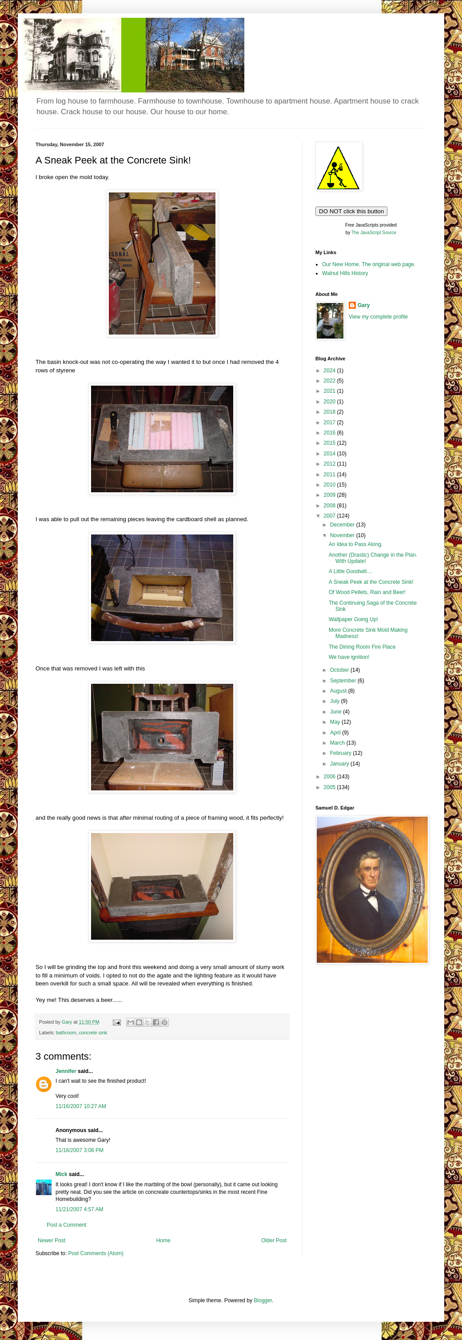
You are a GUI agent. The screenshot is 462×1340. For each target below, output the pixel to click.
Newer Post (51, 1240)
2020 (330, 402)
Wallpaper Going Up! (353, 619)
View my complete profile (378, 317)
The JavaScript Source (373, 232)
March (338, 743)
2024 (330, 370)
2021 (330, 391)
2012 (330, 464)
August (339, 691)
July (335, 701)
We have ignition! (349, 657)
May (336, 722)
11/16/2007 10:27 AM (81, 1106)
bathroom (66, 1032)
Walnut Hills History (345, 273)
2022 (330, 381)
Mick (62, 1174)
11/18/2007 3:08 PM (80, 1150)
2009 (330, 495)
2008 (330, 505)
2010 (330, 485)
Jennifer (66, 1071)
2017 (330, 422)
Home (163, 1240)
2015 (330, 443)
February (341, 753)
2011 (330, 474)
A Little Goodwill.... (351, 571)
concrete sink (93, 1032)
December (343, 525)
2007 (330, 516)
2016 (330, 433)
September (344, 681)
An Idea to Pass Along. (355, 544)
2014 (330, 454)
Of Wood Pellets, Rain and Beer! (367, 592)
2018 (330, 412)
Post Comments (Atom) (95, 1253)
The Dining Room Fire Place (362, 647)
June (336, 712)
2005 (330, 787)
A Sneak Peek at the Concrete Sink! (371, 582)
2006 (330, 777)
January (340, 764)
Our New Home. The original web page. (369, 264)
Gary (364, 305)
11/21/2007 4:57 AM (79, 1209)
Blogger (263, 1300)
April (336, 733)
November (343, 535)
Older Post (274, 1240)
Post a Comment (66, 1225)
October (340, 670)
